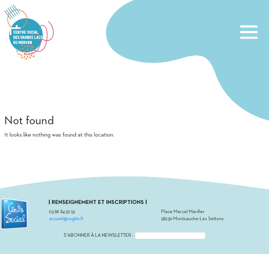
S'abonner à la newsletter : (98, 235)
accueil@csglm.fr (66, 219)
